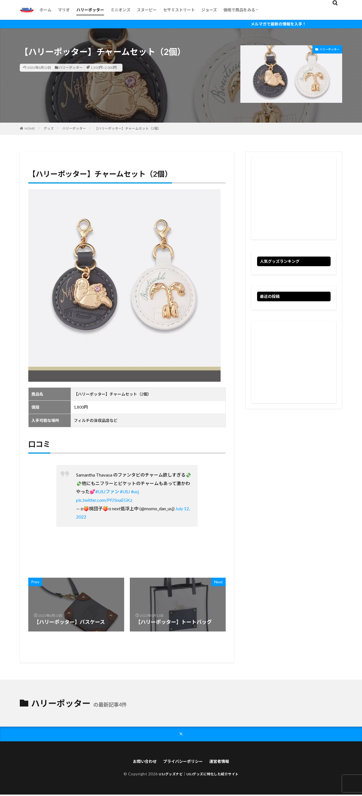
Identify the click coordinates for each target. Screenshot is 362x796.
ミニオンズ (120, 9)
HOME (30, 128)
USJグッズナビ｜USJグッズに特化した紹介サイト (198, 775)
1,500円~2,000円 (103, 67)
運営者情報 (223, 762)
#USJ (125, 491)
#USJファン (107, 491)
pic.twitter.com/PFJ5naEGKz (104, 500)
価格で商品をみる (239, 9)
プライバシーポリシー (183, 762)
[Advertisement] (294, 198)
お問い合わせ (140, 762)
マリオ (64, 9)
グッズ (49, 128)
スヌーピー (147, 9)
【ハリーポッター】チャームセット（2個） (127, 128)
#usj (135, 491)
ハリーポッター (90, 9)
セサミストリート (179, 9)
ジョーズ (209, 9)
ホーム (45, 9)
